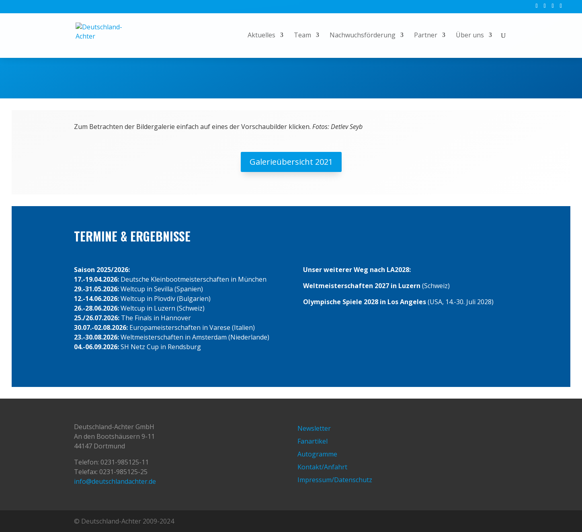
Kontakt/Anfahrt (322, 466)
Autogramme (317, 454)
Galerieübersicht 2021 (291, 161)
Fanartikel (312, 441)
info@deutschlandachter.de (115, 481)
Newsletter (314, 428)
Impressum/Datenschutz (334, 479)
